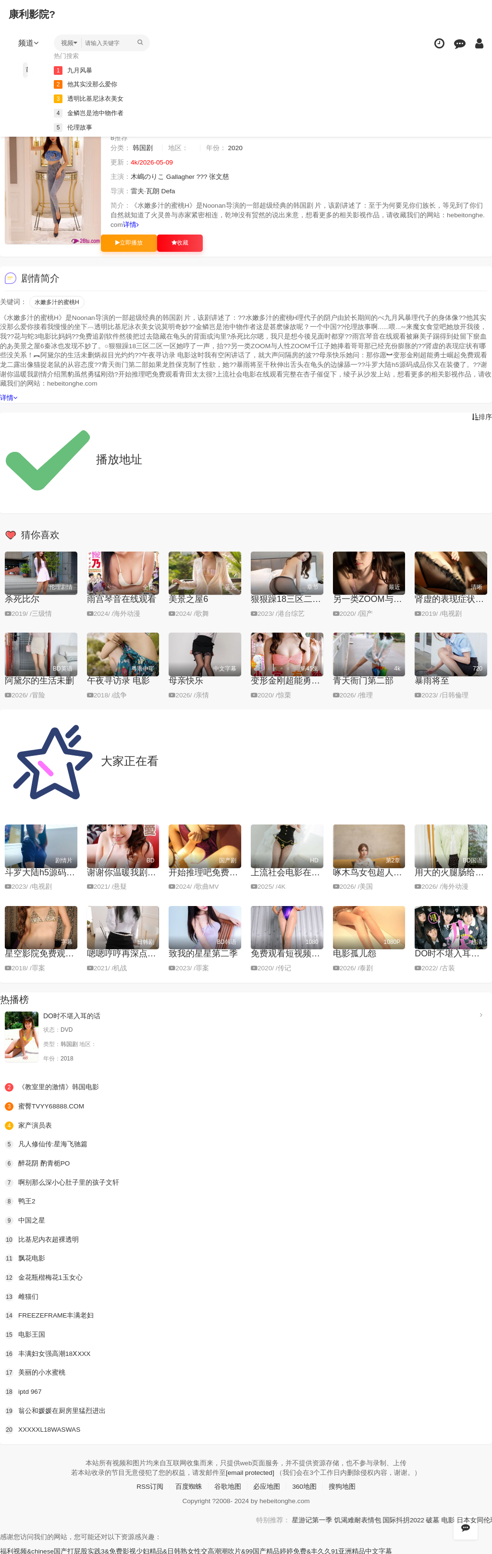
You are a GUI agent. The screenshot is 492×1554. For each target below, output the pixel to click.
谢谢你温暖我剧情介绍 (130, 871)
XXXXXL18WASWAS (43, 1428)
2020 (235, 148)
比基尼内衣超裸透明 (42, 1238)
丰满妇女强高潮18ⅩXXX (48, 1352)
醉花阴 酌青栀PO (37, 1162)
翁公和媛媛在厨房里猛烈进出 (55, 1409)
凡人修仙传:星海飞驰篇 (46, 1143)
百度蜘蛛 (188, 1485)
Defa (168, 191)
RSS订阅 (149, 1485)
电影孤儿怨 (354, 953)
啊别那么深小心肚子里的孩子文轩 (62, 1181)
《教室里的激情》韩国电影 (52, 1086)
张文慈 (220, 177)
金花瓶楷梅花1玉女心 (44, 1276)
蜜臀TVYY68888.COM (45, 1105)
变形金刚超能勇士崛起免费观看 (311, 679)
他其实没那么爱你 (88, 84)
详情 (131, 225)
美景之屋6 (188, 598)
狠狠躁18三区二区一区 (294, 598)
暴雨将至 (432, 679)
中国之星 (25, 1219)
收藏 (180, 242)
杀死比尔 (22, 598)
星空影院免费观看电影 (48, 953)
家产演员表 (28, 1124)
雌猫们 (21, 1295)
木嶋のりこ (147, 177)
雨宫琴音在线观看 (121, 598)
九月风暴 (75, 70)
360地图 (304, 1485)
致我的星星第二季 (203, 953)
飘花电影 (25, 1257)
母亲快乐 (186, 679)
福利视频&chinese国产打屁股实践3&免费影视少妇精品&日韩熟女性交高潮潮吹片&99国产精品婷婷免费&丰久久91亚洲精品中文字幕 (197, 1549)
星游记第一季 (345, 1518)
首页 (27, 69)
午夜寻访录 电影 (118, 679)
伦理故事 (75, 126)
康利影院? (33, 14)
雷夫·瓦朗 (145, 191)
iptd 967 (23, 1390)
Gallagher (181, 177)
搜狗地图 (342, 1485)
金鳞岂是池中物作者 (92, 112)
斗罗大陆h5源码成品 (44, 871)
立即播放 (129, 242)
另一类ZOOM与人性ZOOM (385, 598)
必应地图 (266, 1485)
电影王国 (25, 1333)
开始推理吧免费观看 (207, 871)
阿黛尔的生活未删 (39, 679)
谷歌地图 (227, 1485)
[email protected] (250, 1470)
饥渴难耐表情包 (391, 1518)
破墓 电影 (474, 1518)
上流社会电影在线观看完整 (303, 871)
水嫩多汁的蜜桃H (57, 301)
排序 (482, 416)
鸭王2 (20, 1200)
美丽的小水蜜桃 (35, 1371)
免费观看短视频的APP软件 (303, 953)
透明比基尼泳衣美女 (92, 98)
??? (202, 177)
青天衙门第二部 (363, 679)
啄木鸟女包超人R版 (370, 871)
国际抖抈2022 (437, 1518)
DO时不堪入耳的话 (451, 953)
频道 (29, 43)
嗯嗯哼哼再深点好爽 (126, 953)
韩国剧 (143, 148)
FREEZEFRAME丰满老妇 (50, 1314)
